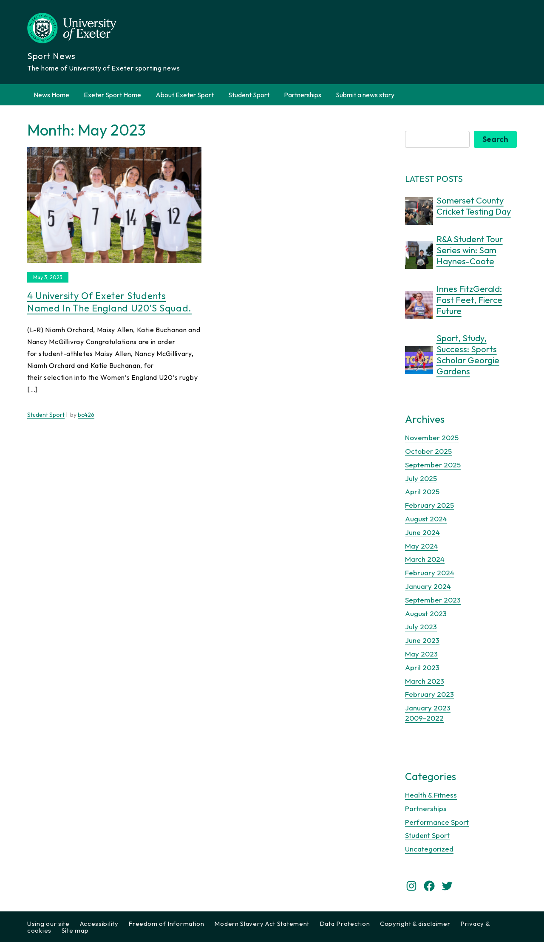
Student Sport (248, 95)
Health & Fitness (431, 794)
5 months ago (454, 222)
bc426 (86, 415)
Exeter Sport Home (112, 95)
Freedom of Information (166, 923)
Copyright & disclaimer (415, 923)
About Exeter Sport (185, 95)
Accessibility (99, 923)
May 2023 (421, 653)
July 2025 (421, 478)
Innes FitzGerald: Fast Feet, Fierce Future (469, 299)
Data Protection (345, 923)
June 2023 (422, 640)
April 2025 (422, 491)
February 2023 (429, 694)
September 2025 (433, 464)
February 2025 (429, 505)
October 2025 (428, 451)
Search (495, 139)
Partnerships (302, 95)
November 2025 (432, 437)
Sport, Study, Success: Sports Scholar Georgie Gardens (467, 354)
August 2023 (426, 613)
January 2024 (428, 586)
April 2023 (422, 667)
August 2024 (426, 518)
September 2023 (433, 599)
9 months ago (454, 382)
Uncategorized (429, 848)
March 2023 (424, 680)
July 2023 (421, 626)
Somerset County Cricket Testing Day (473, 206)
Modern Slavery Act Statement (261, 923)
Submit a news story (365, 95)
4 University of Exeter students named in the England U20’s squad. (109, 302)
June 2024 (422, 532)
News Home (51, 95)
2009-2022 (424, 717)
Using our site (48, 923)
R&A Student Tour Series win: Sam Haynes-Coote (469, 250)
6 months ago (454, 272)
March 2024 (425, 558)
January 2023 (427, 707)
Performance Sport (437, 822)
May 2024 (421, 545)
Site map (75, 930)
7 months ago (454, 322)
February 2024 (429, 572)
